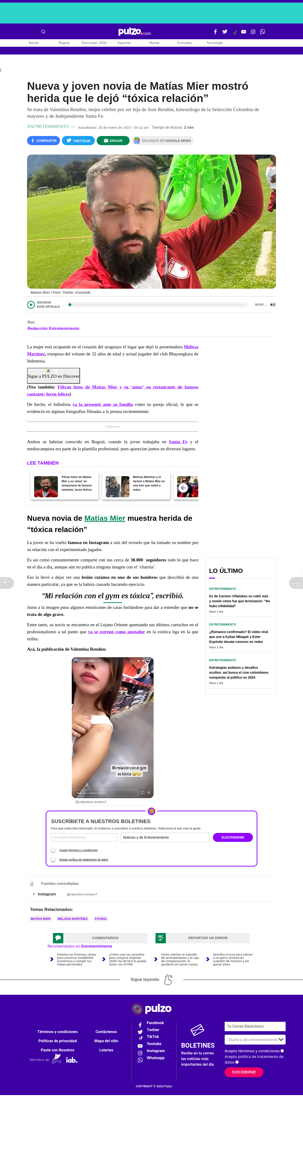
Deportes (124, 43)
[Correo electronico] (84, 838)
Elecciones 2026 (94, 43)
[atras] (183, 488)
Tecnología (214, 43)
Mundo (154, 43)
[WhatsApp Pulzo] (262, 33)
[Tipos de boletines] (186, 838)
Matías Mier (104, 519)
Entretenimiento (48, 127)
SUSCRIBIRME (232, 838)
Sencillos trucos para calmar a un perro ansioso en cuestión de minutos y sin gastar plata (233, 960)
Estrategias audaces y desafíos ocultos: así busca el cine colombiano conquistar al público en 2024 (238, 673)
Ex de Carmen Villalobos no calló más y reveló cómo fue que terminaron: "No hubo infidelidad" (239, 602)
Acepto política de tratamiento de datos (83, 860)
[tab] (100, 939)
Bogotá (64, 43)
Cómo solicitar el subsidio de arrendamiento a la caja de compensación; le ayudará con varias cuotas (180, 960)
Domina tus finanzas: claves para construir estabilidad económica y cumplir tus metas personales (76, 960)
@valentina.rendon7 (82, 895)
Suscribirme (244, 1073)
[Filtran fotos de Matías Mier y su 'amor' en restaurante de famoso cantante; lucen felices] (46, 487)
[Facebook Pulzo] (215, 33)
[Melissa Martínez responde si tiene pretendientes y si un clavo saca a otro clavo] (189, 487)
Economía (184, 43)
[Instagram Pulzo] (253, 33)
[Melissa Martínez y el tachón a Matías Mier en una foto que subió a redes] (117, 487)
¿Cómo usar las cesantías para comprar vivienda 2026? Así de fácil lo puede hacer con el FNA (127, 960)
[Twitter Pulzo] (225, 33)
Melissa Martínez (73, 919)
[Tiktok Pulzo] (235, 34)
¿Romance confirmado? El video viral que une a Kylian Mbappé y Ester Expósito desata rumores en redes (238, 638)
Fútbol (101, 919)
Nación (34, 43)
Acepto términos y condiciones (78, 851)
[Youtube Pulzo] (244, 33)
